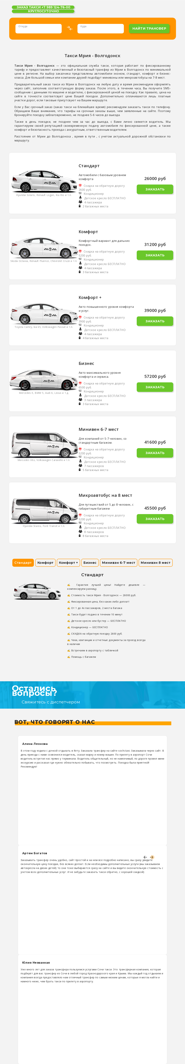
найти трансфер (149, 28)
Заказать (155, 189)
